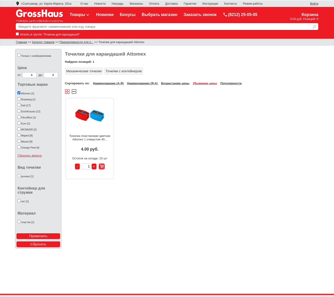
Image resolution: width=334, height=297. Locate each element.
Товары (80, 14)
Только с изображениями (36, 55)
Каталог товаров (43, 42)
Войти (314, 3)
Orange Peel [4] (30, 147)
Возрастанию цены (175, 83)
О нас (84, 3)
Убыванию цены (205, 83)
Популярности (231, 83)
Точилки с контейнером (124, 71)
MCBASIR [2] (29, 129)
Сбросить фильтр (30, 155)
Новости (100, 3)
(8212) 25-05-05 (240, 14)
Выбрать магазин (159, 14)
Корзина (310, 14)
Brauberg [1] (28, 99)
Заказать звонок (200, 14)
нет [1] (25, 201)
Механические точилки (84, 71)
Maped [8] (27, 135)
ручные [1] (27, 176)
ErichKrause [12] (30, 111)
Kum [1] (25, 123)
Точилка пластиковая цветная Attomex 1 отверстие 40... (89, 137)
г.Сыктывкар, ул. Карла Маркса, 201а (43, 3)
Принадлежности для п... (76, 42)
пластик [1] (27, 222)
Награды (117, 3)
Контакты (230, 3)
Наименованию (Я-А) (142, 83)
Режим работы (253, 3)
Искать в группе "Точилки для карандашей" (48, 34)
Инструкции (210, 3)
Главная (21, 42)
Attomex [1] (27, 93)
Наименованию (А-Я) (108, 83)
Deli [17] (26, 105)
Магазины (136, 3)
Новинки (105, 14)
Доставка (171, 3)
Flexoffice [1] (28, 117)
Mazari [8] (26, 141)
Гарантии (190, 3)
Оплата (154, 3)
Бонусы (127, 14)
